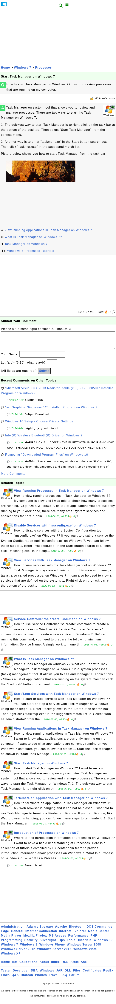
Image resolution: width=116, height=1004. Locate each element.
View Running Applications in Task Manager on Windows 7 (48, 230)
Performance (78, 939)
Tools (71, 943)
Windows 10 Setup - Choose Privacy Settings (39, 425)
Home (5, 67)
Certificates (92, 974)
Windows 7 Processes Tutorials (30, 250)
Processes (43, 67)
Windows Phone (52, 948)
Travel (54, 978)
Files (77, 974)
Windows (47, 974)
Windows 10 (103, 943)
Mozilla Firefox (35, 939)
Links (5, 978)
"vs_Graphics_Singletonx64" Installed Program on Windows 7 (51, 411)
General (17, 934)
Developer (21, 974)
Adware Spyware (40, 930)
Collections (28, 965)
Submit (44, 374)
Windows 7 (22, 67)
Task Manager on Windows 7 (25, 243)
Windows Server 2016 (54, 952)
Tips (61, 943)
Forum (74, 978)
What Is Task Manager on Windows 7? (33, 237)
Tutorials (85, 943)
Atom (74, 965)
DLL (68, 974)
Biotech (27, 978)
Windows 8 (28, 948)
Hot (15, 965)
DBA (34, 974)
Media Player (11, 939)
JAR (59, 974)
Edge (5, 934)
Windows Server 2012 (18, 952)
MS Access (57, 939)
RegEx (108, 974)
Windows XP (11, 957)
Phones (41, 978)
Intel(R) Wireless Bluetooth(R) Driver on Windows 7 (44, 439)
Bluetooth (77, 930)
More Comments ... (15, 477)
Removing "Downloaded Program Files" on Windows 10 (46, 458)
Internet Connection (41, 934)
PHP (94, 939)
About (44, 965)
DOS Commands (99, 930)
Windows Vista (85, 952)
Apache (61, 930)
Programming (11, 943)
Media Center (98, 934)
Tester (6, 974)
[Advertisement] (58, 37)
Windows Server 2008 (84, 948)
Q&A (15, 978)
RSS (65, 965)
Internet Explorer (72, 934)
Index (55, 965)
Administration (13, 930)
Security (31, 943)
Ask (84, 965)
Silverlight (48, 943)
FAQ (64, 978)
